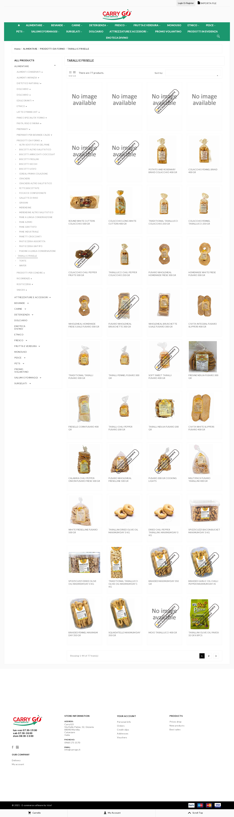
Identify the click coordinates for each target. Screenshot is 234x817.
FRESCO (121, 25)
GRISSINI (23, 202)
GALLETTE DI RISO (28, 198)
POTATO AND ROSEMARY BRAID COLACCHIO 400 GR (163, 171)
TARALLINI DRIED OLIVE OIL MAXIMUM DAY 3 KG (123, 531)
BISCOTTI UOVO (27, 169)
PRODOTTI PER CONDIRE (30, 272)
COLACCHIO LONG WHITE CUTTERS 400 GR (122, 222)
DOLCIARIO (96, 31)
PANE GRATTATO (28, 227)
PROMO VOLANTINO (168, 31)
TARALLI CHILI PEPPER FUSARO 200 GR (120, 428)
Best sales (175, 729)
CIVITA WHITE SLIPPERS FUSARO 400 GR (201, 428)
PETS (20, 31)
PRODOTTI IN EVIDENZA (203, 31)
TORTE (22, 260)
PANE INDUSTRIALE (29, 231)
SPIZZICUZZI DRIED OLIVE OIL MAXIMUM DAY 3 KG (82, 582)
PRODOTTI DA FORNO (28, 140)
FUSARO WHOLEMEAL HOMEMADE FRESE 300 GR (162, 273)
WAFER (22, 265)
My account (18, 764)
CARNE (77, 25)
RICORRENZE (23, 278)
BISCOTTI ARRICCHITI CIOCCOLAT (37, 154)
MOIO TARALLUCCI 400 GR (163, 632)
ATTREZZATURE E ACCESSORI (128, 31)
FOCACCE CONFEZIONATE (32, 193)
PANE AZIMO (25, 222)
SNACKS (21, 290)
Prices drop (176, 721)
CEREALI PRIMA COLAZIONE (33, 173)
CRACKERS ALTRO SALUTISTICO (35, 183)
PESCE (210, 25)
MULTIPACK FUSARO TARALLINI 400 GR (199, 479)
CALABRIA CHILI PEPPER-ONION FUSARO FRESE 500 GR (84, 479)
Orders (121, 725)
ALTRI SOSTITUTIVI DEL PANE (34, 144)
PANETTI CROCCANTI (30, 236)
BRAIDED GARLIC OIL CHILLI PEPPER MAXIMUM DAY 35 (203, 582)
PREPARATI (22, 129)
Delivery (16, 760)
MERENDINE (25, 207)
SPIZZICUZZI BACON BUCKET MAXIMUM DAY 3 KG (204, 531)
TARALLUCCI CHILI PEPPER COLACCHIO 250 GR (123, 273)
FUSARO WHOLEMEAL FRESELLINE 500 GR (120, 479)
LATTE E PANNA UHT (27, 112)
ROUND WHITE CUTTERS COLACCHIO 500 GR (82, 222)
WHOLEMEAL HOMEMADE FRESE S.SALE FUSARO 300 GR (84, 325)
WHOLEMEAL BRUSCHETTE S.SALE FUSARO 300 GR (163, 325)
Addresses (122, 733)
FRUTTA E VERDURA (147, 25)
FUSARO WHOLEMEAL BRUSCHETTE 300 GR (120, 325)
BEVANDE (58, 25)
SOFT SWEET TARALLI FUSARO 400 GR (160, 376)
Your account (126, 716)
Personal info (124, 721)
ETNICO (193, 25)
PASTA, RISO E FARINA (28, 123)
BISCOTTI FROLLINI (29, 159)
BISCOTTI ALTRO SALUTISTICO (35, 149)
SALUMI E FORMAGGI (45, 31)
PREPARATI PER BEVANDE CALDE (33, 135)
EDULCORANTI (24, 100)
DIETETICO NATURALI (28, 83)
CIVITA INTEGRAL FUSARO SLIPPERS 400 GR (202, 325)
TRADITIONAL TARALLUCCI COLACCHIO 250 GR (163, 222)
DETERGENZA (98, 25)
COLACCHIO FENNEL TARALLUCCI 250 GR (199, 222)
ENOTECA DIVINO (117, 37)
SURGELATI (74, 31)
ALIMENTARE (35, 25)
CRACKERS (24, 178)
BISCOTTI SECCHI (28, 164)
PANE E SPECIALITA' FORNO (31, 117)
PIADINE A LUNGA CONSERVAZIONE (37, 251)
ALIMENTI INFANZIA (27, 77)
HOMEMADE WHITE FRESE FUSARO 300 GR (202, 273)
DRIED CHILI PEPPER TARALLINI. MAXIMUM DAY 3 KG (163, 532)
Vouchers (122, 737)
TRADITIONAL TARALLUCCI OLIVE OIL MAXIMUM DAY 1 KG (123, 584)
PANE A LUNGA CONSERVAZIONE (36, 217)
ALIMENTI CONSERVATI (29, 72)
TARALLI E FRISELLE (27, 256)
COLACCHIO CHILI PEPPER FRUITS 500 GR (83, 273)
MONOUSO (174, 25)
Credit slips (123, 729)
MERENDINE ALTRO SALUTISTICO (36, 212)
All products (24, 60)
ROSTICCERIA (24, 284)
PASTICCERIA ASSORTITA (32, 241)
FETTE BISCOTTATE (29, 188)
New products (177, 725)
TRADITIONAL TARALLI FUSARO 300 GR (81, 376)
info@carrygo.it (72, 749)
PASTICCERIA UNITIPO (31, 246)
